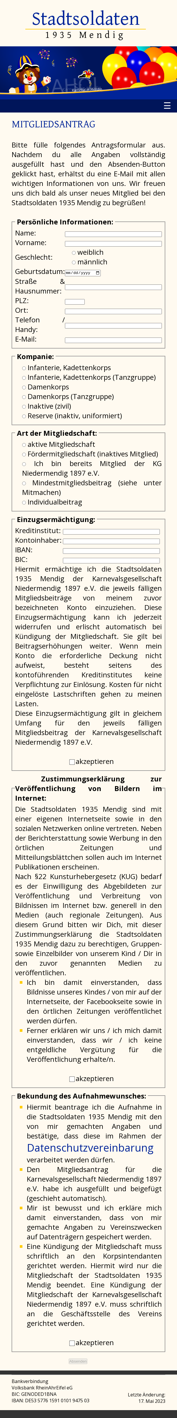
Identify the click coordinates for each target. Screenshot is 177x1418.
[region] (88, 72)
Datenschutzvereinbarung (90, 1147)
